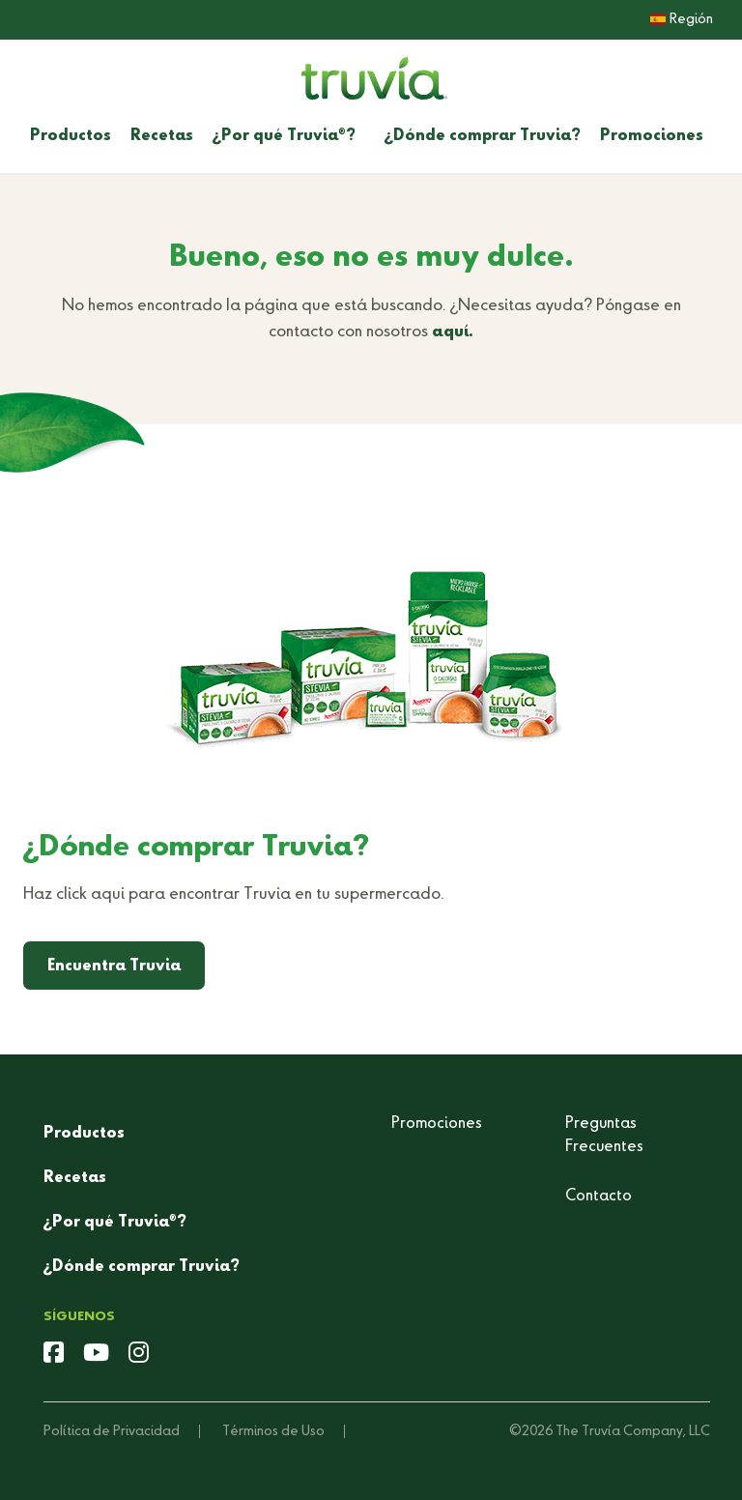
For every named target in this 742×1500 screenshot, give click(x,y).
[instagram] (138, 1355)
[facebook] (53, 1355)
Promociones (651, 136)
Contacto (598, 1196)
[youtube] (96, 1355)
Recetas (161, 136)
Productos (70, 136)
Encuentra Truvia (114, 966)
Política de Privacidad (111, 1431)
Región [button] (681, 19)
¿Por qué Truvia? (284, 136)
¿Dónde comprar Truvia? (483, 136)
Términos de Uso (273, 1431)
